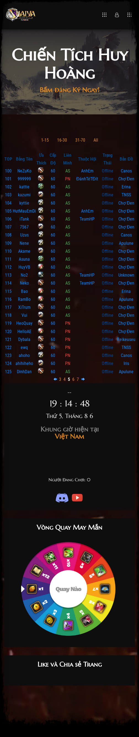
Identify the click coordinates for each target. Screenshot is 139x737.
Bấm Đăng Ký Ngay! (69, 90)
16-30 (62, 140)
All (95, 140)
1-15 (45, 140)
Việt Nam (70, 433)
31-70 (80, 140)
